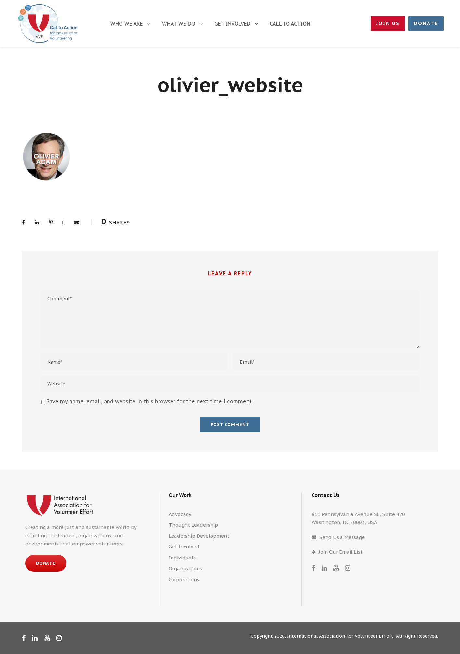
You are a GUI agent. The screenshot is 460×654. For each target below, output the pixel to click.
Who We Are (126, 23)
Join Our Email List (341, 552)
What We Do (178, 23)
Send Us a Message (342, 537)
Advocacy (180, 514)
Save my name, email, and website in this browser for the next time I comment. (149, 401)
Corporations (184, 579)
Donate (426, 23)
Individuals (182, 558)
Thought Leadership (193, 525)
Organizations (185, 568)
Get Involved (232, 23)
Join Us (388, 23)
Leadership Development (199, 536)
